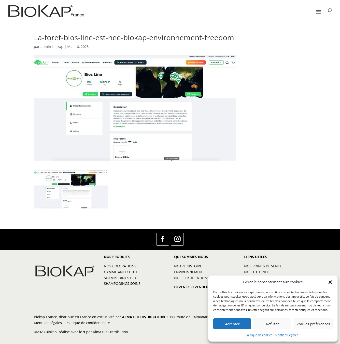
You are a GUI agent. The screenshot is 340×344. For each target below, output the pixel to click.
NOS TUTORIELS (257, 272)
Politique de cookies (258, 335)
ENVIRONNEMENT (189, 272)
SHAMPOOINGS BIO (120, 277)
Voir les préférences (313, 323)
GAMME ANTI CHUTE (121, 272)
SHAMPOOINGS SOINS (122, 283)
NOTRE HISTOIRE (188, 266)
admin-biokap (52, 46)
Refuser (272, 323)
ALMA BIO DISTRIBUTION (143, 317)
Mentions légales (286, 335)
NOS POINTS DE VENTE (263, 266)
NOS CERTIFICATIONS (191, 277)
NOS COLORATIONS (120, 266)
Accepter (232, 323)
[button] (330, 282)
